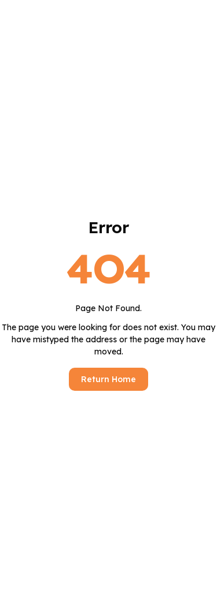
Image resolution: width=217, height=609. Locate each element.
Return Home (108, 379)
